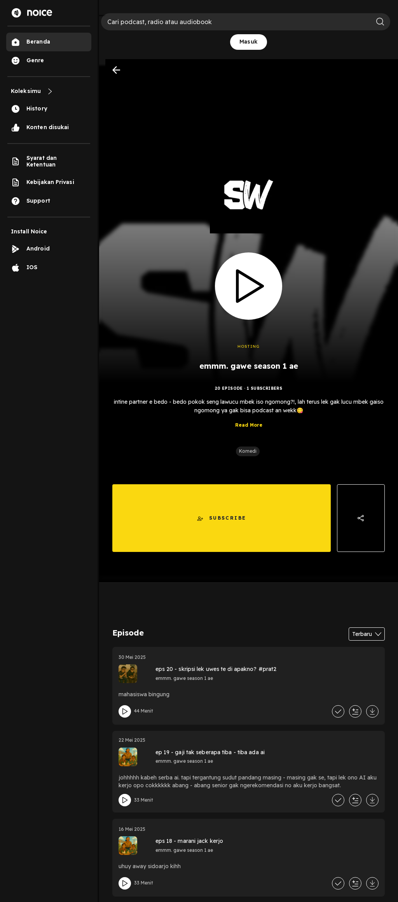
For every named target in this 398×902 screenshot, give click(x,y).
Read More (248, 428)
